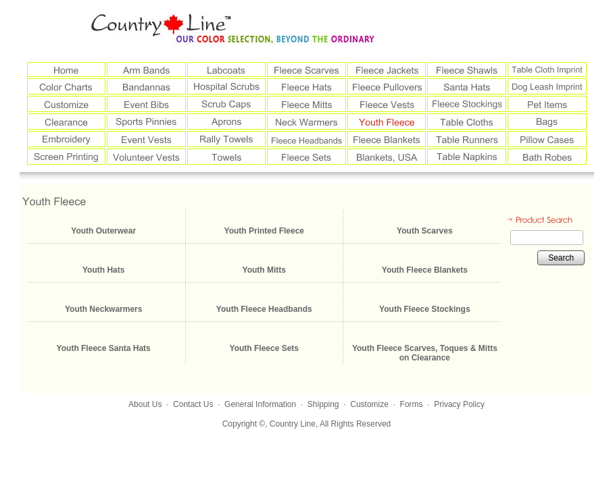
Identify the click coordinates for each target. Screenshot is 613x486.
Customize (369, 404)
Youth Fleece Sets (264, 348)
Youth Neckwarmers (104, 309)
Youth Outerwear (103, 231)
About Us (145, 404)
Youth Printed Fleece (264, 231)
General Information (260, 404)
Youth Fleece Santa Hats (104, 348)
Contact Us (193, 404)
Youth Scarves (424, 231)
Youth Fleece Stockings (424, 309)
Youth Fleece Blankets (425, 270)
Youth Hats (103, 270)
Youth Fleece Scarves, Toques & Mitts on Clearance (424, 353)
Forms (411, 404)
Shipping (323, 404)
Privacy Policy (459, 404)
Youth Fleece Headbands (264, 309)
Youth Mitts (264, 270)
